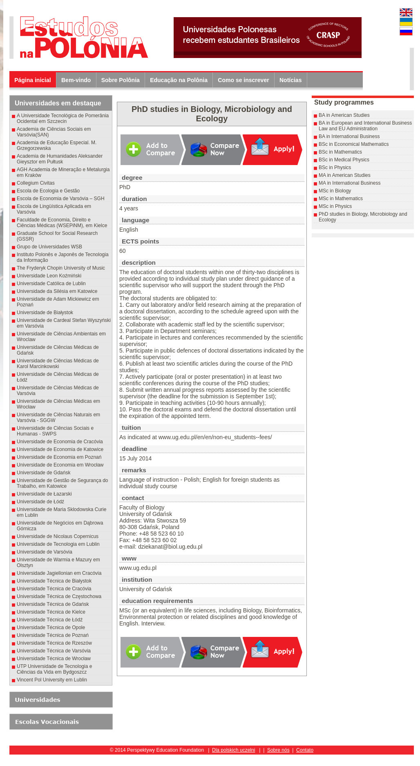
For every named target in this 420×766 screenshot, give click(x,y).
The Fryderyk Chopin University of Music (61, 268)
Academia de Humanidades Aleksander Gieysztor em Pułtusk (60, 159)
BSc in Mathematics (340, 152)
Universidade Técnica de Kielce (51, 612)
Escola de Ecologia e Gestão (48, 191)
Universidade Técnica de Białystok (54, 581)
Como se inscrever (243, 80)
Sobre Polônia (120, 80)
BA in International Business (349, 136)
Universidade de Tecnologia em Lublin (58, 544)
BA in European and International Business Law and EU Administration (365, 126)
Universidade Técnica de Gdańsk (53, 604)
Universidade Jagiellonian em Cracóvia (59, 573)
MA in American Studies (345, 175)
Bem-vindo (76, 80)
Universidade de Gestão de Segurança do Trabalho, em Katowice (62, 483)
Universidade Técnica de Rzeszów (54, 643)
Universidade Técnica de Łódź (50, 620)
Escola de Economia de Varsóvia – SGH (61, 198)
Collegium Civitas (36, 183)
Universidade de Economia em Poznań (59, 457)
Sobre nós (278, 750)
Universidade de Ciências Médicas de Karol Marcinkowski (58, 363)
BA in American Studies (344, 115)
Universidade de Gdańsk (43, 473)
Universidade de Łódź (40, 502)
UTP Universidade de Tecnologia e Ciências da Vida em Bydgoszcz (54, 669)
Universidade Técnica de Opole (51, 627)
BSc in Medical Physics (344, 160)
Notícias (290, 80)
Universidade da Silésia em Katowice (57, 291)
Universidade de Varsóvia (44, 552)
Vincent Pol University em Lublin (52, 680)
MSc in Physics (335, 206)
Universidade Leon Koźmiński (49, 276)
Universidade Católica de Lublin (51, 283)
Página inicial (32, 80)
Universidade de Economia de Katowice (60, 449)
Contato (304, 750)
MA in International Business (349, 183)
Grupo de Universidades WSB (49, 247)
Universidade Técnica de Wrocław (54, 658)
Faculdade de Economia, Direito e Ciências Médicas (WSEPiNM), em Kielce (62, 222)
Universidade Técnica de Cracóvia (54, 589)
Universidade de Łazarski (44, 494)
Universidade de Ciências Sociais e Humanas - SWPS (55, 431)
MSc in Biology (335, 191)
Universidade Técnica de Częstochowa (59, 596)
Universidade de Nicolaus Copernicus (57, 536)
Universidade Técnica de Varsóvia (54, 651)
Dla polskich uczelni (233, 750)
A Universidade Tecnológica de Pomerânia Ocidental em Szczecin (63, 118)
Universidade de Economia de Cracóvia (60, 441)
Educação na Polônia (179, 80)
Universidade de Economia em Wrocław (60, 465)
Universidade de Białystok (46, 312)
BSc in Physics (335, 167)
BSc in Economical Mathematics (354, 144)
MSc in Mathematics (341, 198)
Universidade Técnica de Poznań (53, 635)
